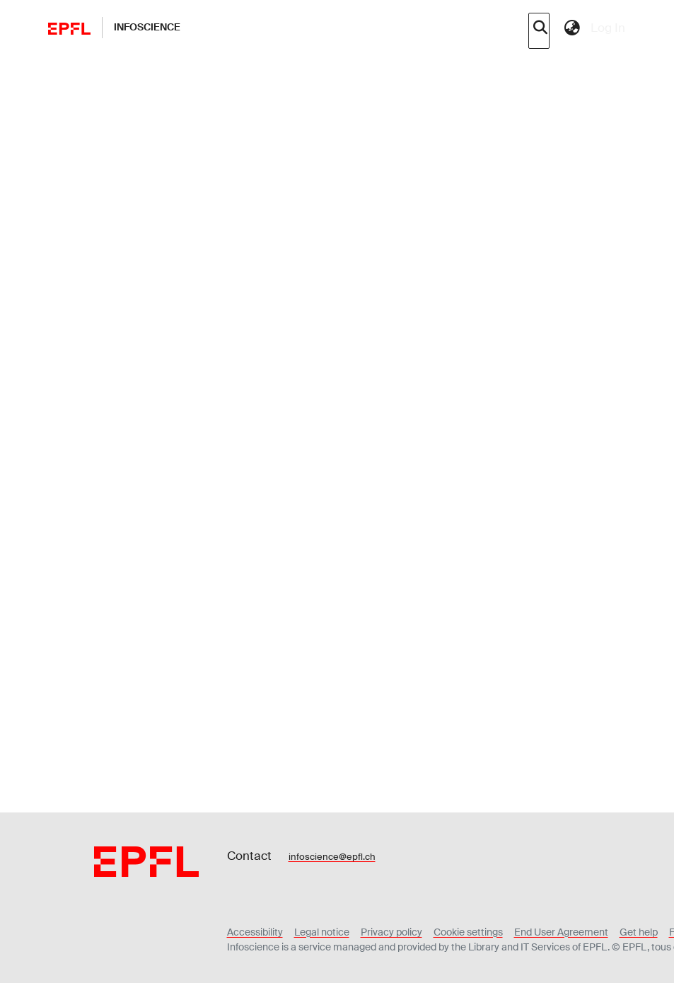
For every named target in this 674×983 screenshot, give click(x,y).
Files (108, 535)
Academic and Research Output (200, 72)
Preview (424, 616)
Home (107, 72)
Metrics (210, 536)
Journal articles (312, 72)
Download (519, 616)
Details (155, 536)
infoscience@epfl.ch (332, 914)
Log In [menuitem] (608, 27)
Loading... (137, 641)
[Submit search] (541, 27)
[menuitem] (572, 27)
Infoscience (147, 27)
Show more (234, 257)
